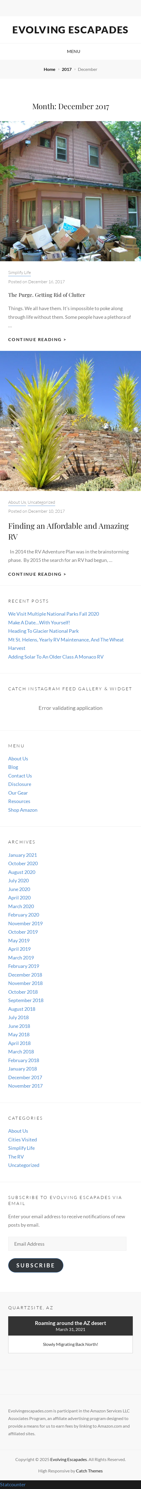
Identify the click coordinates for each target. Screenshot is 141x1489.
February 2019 (23, 966)
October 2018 (23, 992)
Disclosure (19, 784)
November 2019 (25, 923)
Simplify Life (19, 272)
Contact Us (20, 776)
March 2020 (21, 906)
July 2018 (18, 1017)
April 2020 (19, 898)
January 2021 (22, 855)
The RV (16, 1157)
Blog (13, 767)
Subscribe (35, 1265)
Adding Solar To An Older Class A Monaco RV (56, 657)
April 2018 (19, 1043)
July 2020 (18, 880)
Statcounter (13, 1484)
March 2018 (21, 1051)
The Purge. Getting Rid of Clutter (46, 294)
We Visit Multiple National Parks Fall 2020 (53, 614)
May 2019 (19, 940)
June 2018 (19, 1026)
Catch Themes (89, 1470)
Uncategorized (41, 502)
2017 (67, 69)
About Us (17, 502)
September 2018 (25, 1000)
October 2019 (23, 932)
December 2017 (25, 1077)
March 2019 (21, 958)
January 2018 (22, 1069)
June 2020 (19, 889)
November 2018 (25, 983)
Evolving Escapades (70, 30)
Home (50, 69)
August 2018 (21, 1009)
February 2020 (23, 915)
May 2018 (19, 1034)
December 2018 (25, 975)
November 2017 (25, 1086)
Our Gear (18, 793)
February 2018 (23, 1060)
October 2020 (23, 863)
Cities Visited (22, 1139)
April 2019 (19, 949)
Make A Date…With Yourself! (39, 622)
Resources (19, 801)
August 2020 (21, 872)
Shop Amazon (22, 810)
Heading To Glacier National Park (43, 631)
